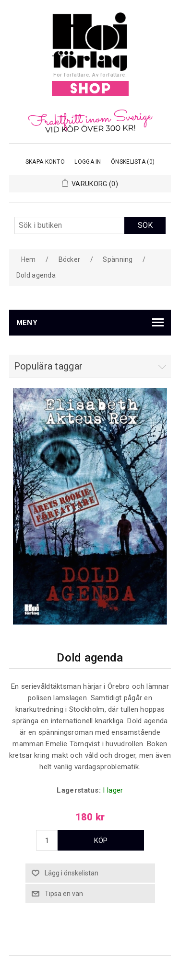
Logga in (87, 161)
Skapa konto (45, 161)
